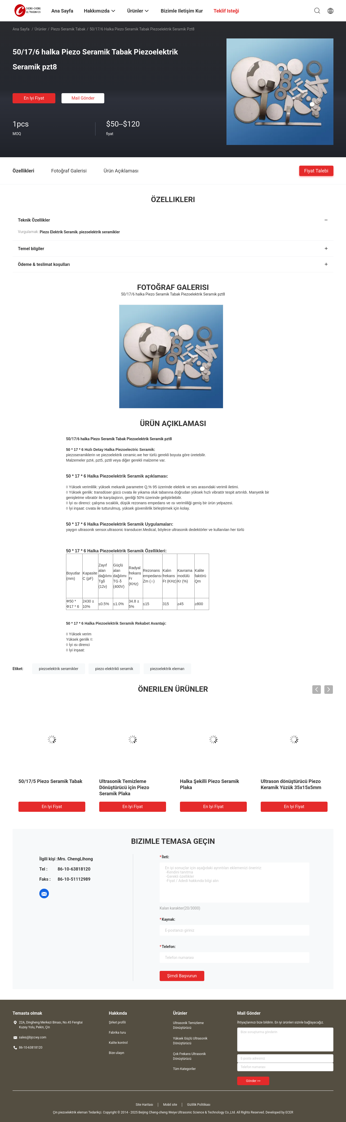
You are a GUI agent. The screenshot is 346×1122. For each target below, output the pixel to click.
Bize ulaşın (116, 1053)
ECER (289, 1112)
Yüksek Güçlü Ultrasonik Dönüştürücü (190, 1041)
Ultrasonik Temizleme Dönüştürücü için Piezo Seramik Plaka (124, 787)
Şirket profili (117, 1022)
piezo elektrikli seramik (114, 669)
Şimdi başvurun (182, 975)
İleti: (165, 857)
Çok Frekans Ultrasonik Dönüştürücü (189, 1056)
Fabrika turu (117, 1032)
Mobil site (170, 1105)
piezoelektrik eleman (167, 669)
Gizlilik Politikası (198, 1105)
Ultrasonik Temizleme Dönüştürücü (188, 1025)
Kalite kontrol (118, 1043)
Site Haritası (144, 1105)
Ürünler (40, 29)
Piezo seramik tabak (68, 29)
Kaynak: (168, 919)
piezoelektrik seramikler (58, 669)
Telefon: (169, 946)
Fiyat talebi (316, 170)
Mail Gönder (82, 98)
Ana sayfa (21, 29)
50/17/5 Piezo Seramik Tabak (50, 781)
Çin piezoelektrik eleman (70, 1112)
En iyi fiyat (34, 98)
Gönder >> (253, 1081)
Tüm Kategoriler (184, 1069)
